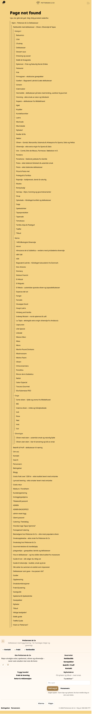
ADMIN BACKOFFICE (20, 509)
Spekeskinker (21, 208)
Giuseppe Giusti (22, 304)
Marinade (20, 122)
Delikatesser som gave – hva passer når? (28, 571)
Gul (17, 428)
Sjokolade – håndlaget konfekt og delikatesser (33, 200)
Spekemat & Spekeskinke (22, 596)
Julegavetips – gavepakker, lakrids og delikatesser (31, 550)
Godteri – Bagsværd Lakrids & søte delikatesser (34, 80)
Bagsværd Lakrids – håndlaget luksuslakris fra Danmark (37, 263)
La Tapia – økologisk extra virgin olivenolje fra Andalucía (37, 320)
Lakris (18, 118)
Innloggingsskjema (20, 497)
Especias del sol (22, 292)
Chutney (19, 43)
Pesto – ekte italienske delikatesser (29, 167)
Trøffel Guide (18, 621)
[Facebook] (3, 665)
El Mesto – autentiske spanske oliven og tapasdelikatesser (38, 287)
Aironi (18, 246)
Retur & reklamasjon (22, 678)
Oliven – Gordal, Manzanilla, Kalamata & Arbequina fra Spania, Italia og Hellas (45, 142)
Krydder (19, 109)
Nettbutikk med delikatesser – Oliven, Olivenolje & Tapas (34, 27)
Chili (18, 39)
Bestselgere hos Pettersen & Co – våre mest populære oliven (36, 534)
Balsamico (20, 35)
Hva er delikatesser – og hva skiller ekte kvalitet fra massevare (36, 555)
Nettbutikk (29, 650)
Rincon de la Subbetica (24, 374)
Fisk (17, 72)
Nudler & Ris (21, 134)
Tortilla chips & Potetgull (25, 225)
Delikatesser (20, 47)
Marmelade (20, 126)
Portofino (19, 370)
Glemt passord (18, 518)
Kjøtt (18, 105)
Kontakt (16, 456)
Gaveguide (17, 592)
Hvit (17, 424)
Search (15, 460)
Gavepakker (17, 600)
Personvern (17, 464)
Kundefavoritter (22, 113)
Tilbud (18, 233)
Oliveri (18, 362)
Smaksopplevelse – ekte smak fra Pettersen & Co (31, 538)
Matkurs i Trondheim (21, 489)
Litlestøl (19, 333)
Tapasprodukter (22, 212)
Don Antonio (21, 267)
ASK (17, 259)
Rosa (18, 416)
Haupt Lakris (21, 308)
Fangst (18, 296)
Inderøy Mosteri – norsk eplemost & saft (31, 316)
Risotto (19, 184)
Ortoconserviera (22, 366)
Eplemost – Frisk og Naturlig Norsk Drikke (32, 64)
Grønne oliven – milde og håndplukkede (31, 408)
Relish (18, 378)
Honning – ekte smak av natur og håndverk (32, 97)
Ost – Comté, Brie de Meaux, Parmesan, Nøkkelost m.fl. (37, 151)
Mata (18, 341)
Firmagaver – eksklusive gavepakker (29, 76)
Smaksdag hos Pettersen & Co (24, 542)
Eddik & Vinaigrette (23, 60)
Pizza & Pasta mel (22, 171)
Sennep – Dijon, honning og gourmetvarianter (33, 192)
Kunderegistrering (20, 493)
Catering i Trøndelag (21, 522)
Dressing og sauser (23, 56)
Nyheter (16, 604)
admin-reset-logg (19, 513)
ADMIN (16, 505)
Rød (17, 420)
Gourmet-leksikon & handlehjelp (25, 546)
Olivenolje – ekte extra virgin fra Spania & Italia (33, 146)
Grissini (19, 85)
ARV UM (19, 254)
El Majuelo (20, 283)
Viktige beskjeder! (20, 612)
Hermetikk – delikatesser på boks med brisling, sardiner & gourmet (41, 93)
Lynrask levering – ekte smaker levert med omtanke (32, 480)
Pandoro (19, 155)
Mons (18, 345)
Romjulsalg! (20, 188)
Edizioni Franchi (22, 275)
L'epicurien (20, 325)
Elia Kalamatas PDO (23, 391)
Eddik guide (17, 616)
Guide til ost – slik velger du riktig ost (27, 559)
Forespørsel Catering (21, 530)
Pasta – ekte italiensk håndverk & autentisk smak (34, 163)
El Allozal (19, 279)
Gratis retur (17, 485)
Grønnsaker (20, 89)
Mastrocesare (21, 353)
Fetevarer (19, 68)
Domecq (19, 271)
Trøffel (18, 229)
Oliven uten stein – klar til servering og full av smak (35, 442)
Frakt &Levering (19, 588)
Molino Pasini (21, 358)
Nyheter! (19, 130)
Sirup (18, 196)
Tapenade (20, 217)
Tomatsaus (20, 221)
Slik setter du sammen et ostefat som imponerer (31, 567)
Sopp (18, 204)
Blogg (15, 472)
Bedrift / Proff (68, 665)
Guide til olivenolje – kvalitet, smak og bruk (29, 563)
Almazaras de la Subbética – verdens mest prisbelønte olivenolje (40, 250)
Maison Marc (21, 337)
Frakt (17, 650)
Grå (17, 412)
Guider (15, 575)
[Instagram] (8, 665)
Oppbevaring (18, 579)
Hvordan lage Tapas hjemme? (24, 526)
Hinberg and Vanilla (23, 312)
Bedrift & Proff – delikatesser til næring (27, 447)
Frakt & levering (23, 675)
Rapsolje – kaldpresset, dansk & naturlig (31, 179)
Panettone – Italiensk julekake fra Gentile (31, 159)
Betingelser (17, 468)
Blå (17, 404)
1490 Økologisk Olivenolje (26, 242)
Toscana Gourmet (23, 386)
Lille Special (20, 329)
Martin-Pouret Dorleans (25, 349)
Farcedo (19, 300)
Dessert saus (21, 52)
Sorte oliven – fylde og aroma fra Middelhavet (33, 400)
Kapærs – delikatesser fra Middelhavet (30, 101)
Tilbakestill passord (20, 501)
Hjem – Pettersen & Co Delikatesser (25, 23)
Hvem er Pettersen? (20, 625)
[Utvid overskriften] (88, 3)
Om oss (16, 452)
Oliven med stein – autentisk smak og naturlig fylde (35, 438)
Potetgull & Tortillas (23, 175)
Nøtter (18, 138)
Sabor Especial (21, 382)
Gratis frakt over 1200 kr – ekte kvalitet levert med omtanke (35, 476)
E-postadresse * (68, 679)
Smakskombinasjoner (21, 583)
